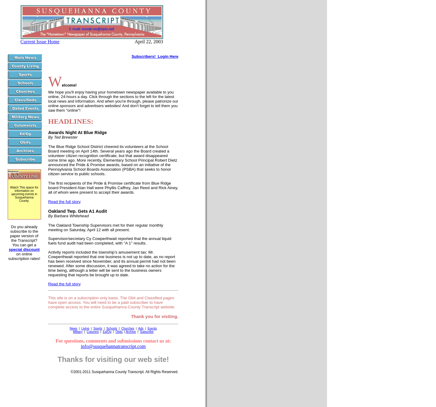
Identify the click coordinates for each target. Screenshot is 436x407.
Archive (131, 331)
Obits (119, 331)
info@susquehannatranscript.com (113, 346)
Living (85, 328)
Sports (98, 328)
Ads (140, 328)
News (73, 328)
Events (152, 328)
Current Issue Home (40, 41)
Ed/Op (107, 331)
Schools (111, 328)
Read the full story (64, 201)
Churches (127, 328)
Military (78, 331)
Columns (92, 331)
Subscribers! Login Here (154, 56)
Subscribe (147, 331)
